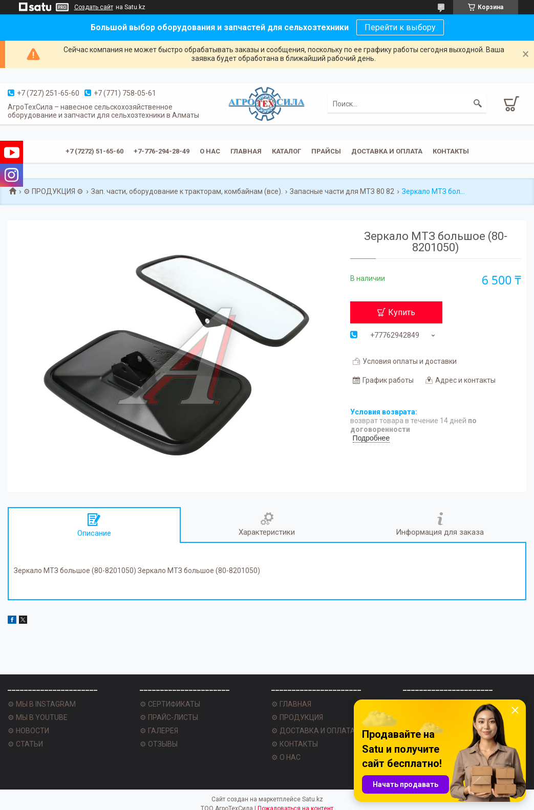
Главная (246, 151)
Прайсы (326, 151)
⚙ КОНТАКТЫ (294, 744)
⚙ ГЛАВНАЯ (291, 704)
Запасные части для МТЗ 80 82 (342, 191)
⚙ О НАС (286, 757)
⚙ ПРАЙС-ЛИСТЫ (169, 717)
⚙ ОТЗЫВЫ (159, 744)
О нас (210, 151)
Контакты (451, 151)
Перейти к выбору (400, 27)
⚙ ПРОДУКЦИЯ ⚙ (53, 191)
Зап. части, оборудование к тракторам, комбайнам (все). (187, 191)
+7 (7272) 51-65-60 (94, 151)
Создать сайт (93, 7)
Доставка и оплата (386, 151)
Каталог (286, 151)
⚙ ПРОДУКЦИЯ (297, 717)
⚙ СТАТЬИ (25, 744)
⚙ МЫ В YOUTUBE (38, 717)
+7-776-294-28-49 (161, 151)
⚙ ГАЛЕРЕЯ (159, 731)
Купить (401, 312)
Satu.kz (312, 799)
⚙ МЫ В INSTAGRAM (42, 704)
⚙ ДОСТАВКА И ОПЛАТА (313, 731)
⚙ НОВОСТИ (28, 731)
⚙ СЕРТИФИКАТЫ (170, 704)
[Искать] (477, 104)
